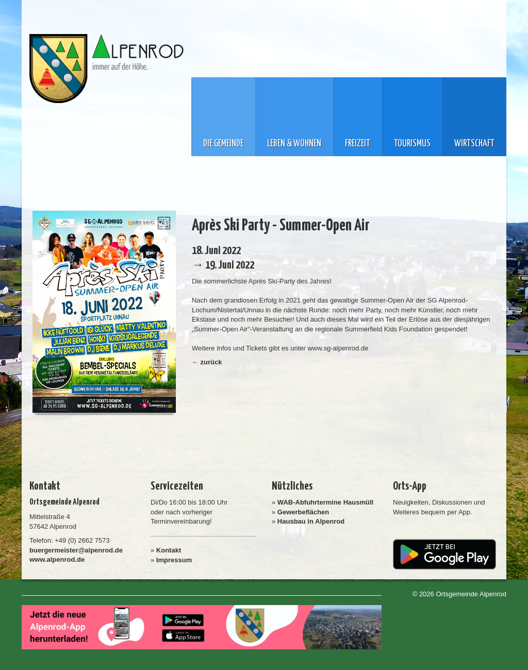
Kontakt (168, 550)
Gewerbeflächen (303, 512)
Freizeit (357, 143)
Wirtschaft (474, 143)
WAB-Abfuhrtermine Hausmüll (325, 502)
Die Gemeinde (223, 143)
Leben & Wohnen (294, 143)
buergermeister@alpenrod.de (76, 550)
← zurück (207, 362)
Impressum (174, 560)
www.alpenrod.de (57, 559)
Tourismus (412, 143)
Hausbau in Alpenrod (310, 521)
